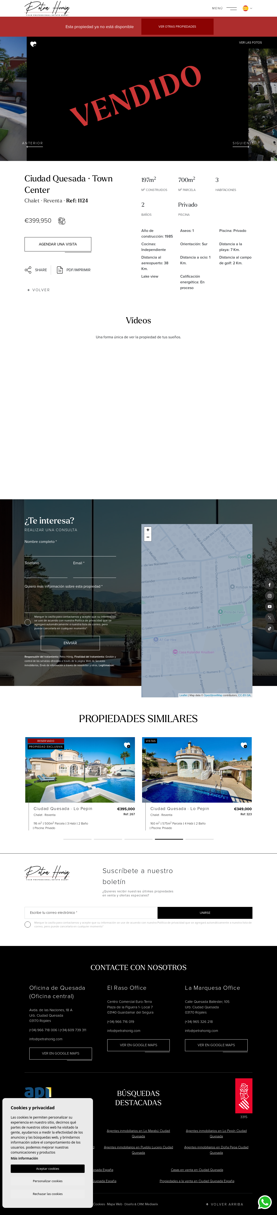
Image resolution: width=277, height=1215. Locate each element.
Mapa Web (114, 1204)
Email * (78, 563)
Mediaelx (151, 1204)
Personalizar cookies (48, 1180)
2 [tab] (108, 839)
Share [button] (36, 270)
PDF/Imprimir (74, 270)
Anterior (32, 144)
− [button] (147, 537)
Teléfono (32, 563)
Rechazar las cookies (47, 1193)
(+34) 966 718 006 (43, 1030)
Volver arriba (225, 1204)
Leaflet (183, 695)
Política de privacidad (89, 620)
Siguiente (244, 144)
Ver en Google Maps (60, 1053)
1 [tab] (77, 839)
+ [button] (147, 530)
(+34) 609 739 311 (73, 1030)
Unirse (205, 912)
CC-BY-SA (244, 695)
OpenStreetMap (213, 695)
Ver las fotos (250, 42)
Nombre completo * (41, 541)
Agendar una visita (58, 244)
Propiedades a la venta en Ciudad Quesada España (197, 1181)
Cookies (99, 1204)
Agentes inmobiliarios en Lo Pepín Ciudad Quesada (216, 1133)
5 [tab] (199, 839)
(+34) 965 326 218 (199, 1021)
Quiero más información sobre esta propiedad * (64, 586)
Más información (24, 1157)
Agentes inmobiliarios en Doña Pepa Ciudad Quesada (216, 1150)
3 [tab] (138, 839)
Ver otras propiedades (177, 26)
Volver (39, 290)
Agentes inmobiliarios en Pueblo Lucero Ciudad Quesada (138, 1150)
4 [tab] (169, 839)
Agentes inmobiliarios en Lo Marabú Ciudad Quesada (138, 1133)
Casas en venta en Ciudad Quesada (197, 1169)
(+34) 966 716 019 (120, 1021)
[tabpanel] (68, 783)
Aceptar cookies (47, 1168)
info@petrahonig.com (45, 1039)
